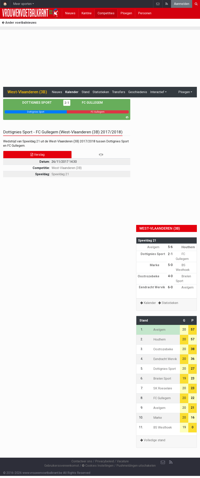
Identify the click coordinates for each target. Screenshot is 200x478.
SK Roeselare (160, 388)
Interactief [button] (157, 92)
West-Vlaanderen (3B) (67, 168)
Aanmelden (181, 4)
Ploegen (126, 13)
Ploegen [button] (184, 92)
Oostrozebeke (151, 276)
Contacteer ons (81, 461)
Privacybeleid (104, 461)
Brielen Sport (159, 378)
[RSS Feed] (171, 462)
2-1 (66, 103)
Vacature (123, 461)
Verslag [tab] (37, 154)
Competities (106, 13)
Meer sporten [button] (22, 4)
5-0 (170, 265)
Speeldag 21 (60, 174)
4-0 (170, 276)
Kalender (72, 92)
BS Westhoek (160, 427)
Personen (144, 13)
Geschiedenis (137, 92)
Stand (85, 92)
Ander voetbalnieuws (19, 22)
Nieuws (70, 13)
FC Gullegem (89, 102)
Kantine (86, 13)
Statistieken (101, 92)
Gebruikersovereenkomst (61, 465)
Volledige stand (154, 440)
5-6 (170, 247)
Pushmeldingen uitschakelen (136, 465)
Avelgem (156, 247)
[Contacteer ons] (163, 462)
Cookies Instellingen (97, 465)
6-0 (170, 287)
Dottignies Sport (39, 102)
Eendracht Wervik (162, 359)
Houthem (185, 247)
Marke (157, 265)
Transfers (118, 92)
